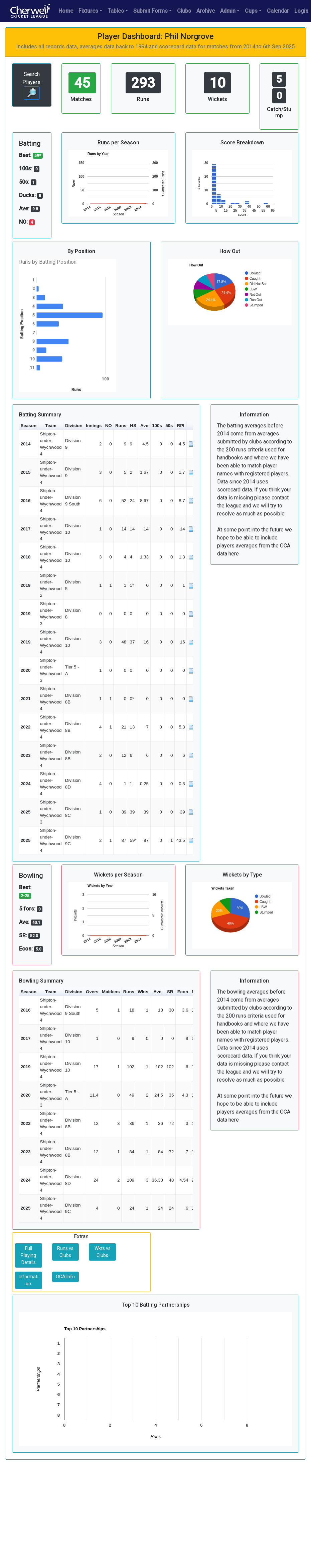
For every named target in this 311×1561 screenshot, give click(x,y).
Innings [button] (94, 425)
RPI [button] (180, 425)
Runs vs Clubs (65, 1252)
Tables (116, 11)
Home (65, 11)
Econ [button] (182, 991)
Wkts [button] (143, 991)
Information (28, 1280)
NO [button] (108, 425)
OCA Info (65, 1276)
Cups (251, 11)
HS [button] (133, 425)
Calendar (278, 11)
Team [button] (50, 425)
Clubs (184, 11)
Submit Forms (150, 11)
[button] (191, 426)
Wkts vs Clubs (103, 1252)
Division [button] (74, 425)
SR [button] (170, 991)
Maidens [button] (111, 991)
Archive (205, 11)
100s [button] (157, 425)
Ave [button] (144, 425)
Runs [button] (120, 425)
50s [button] (169, 425)
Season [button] (28, 425)
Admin (228, 11)
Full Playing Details (28, 1255)
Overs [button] (92, 991)
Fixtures (88, 11)
